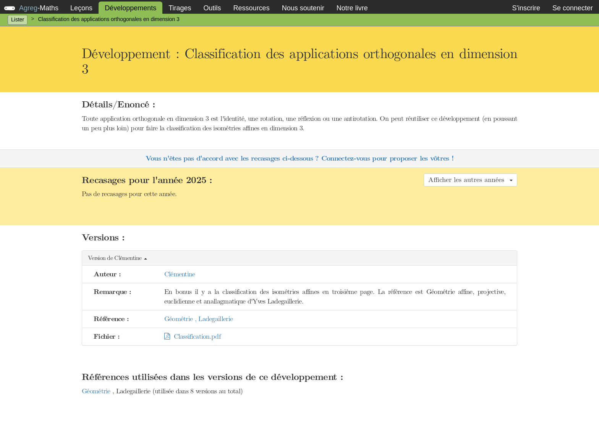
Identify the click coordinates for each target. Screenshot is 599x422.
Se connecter (572, 8)
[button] (299, 258)
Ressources (251, 8)
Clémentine (179, 274)
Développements (130, 8)
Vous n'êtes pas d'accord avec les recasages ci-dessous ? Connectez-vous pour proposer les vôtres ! (299, 158)
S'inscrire (526, 8)
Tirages (179, 8)
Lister (17, 19)
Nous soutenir (303, 8)
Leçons (81, 8)
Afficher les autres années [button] (470, 179)
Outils (212, 8)
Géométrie (97, 391)
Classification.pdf (192, 336)
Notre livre (352, 8)
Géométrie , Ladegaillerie (198, 319)
